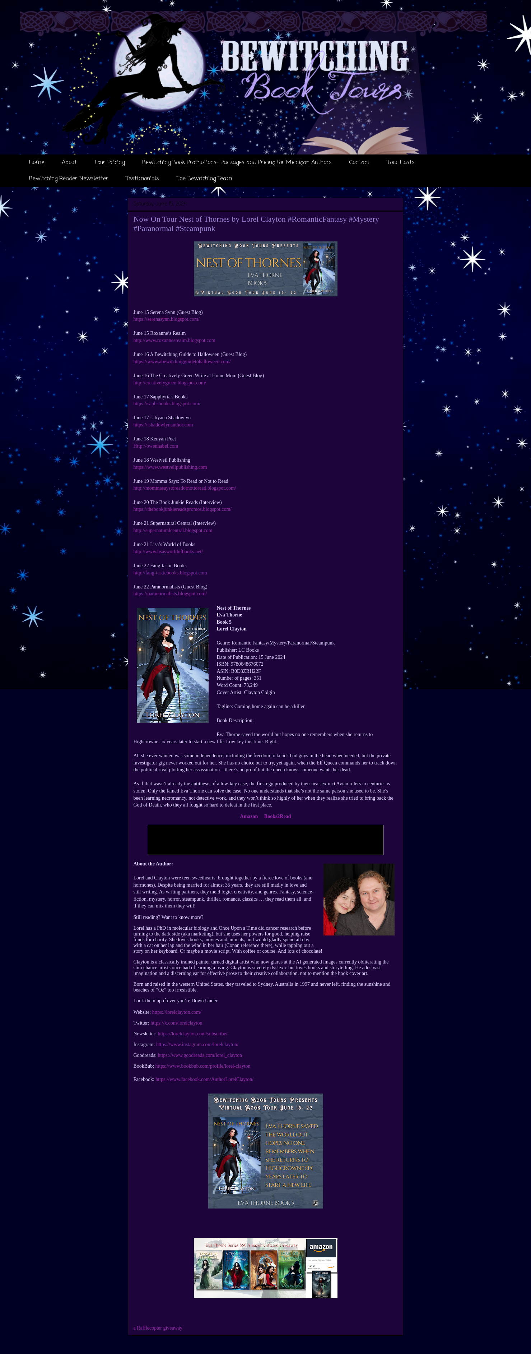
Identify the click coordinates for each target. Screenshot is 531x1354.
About (69, 162)
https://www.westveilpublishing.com (170, 467)
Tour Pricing (109, 162)
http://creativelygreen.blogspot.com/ (170, 382)
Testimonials (142, 179)
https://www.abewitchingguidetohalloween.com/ (182, 361)
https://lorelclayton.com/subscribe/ (193, 1033)
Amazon (249, 816)
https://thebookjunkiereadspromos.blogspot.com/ (183, 509)
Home (36, 162)
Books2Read (277, 816)
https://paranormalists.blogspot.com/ (170, 593)
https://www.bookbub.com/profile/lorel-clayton (203, 1066)
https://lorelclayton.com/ (176, 1012)
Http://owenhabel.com (156, 446)
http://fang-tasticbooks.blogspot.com (170, 573)
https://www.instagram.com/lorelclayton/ (197, 1044)
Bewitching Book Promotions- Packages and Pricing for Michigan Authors (237, 162)
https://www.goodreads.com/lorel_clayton (200, 1055)
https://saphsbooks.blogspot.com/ (167, 403)
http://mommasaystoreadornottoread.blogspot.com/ (185, 488)
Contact (359, 162)
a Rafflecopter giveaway (158, 1328)
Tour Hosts (401, 162)
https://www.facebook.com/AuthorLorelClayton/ (204, 1079)
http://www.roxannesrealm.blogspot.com (174, 340)
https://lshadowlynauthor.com (165, 425)
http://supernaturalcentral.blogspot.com (173, 530)
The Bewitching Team (204, 179)
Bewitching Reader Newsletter (68, 179)
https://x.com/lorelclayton (176, 1023)
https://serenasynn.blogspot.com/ (167, 319)
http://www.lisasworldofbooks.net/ (168, 551)
